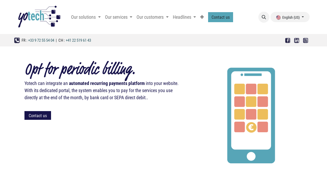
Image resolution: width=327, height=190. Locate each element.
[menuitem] (86, 16)
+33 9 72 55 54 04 (41, 40)
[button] (263, 17)
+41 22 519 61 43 (78, 40)
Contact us (221, 17)
